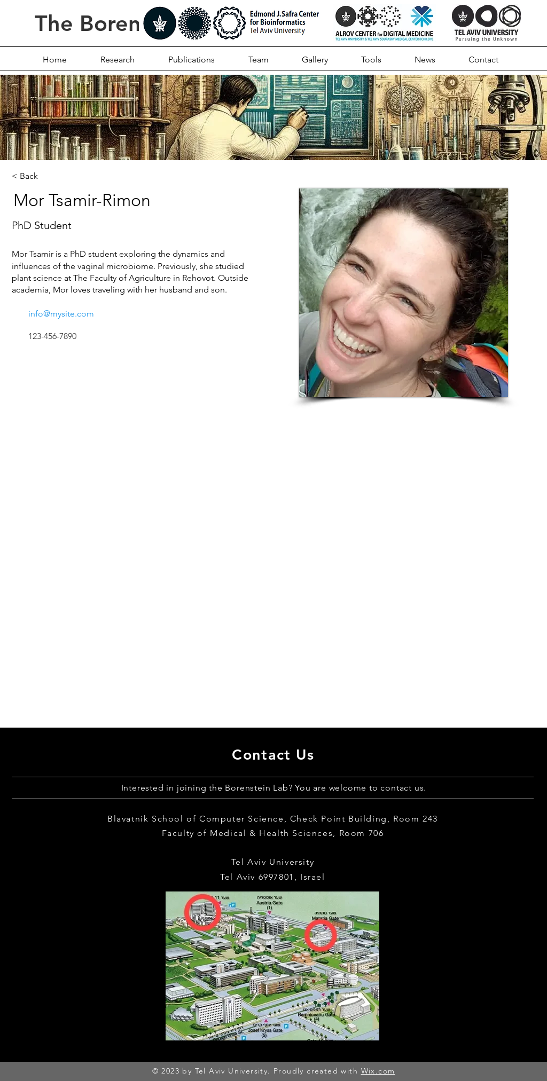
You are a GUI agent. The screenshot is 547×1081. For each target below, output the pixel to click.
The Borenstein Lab (134, 23)
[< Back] (29, 176)
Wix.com (378, 1071)
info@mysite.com (61, 314)
